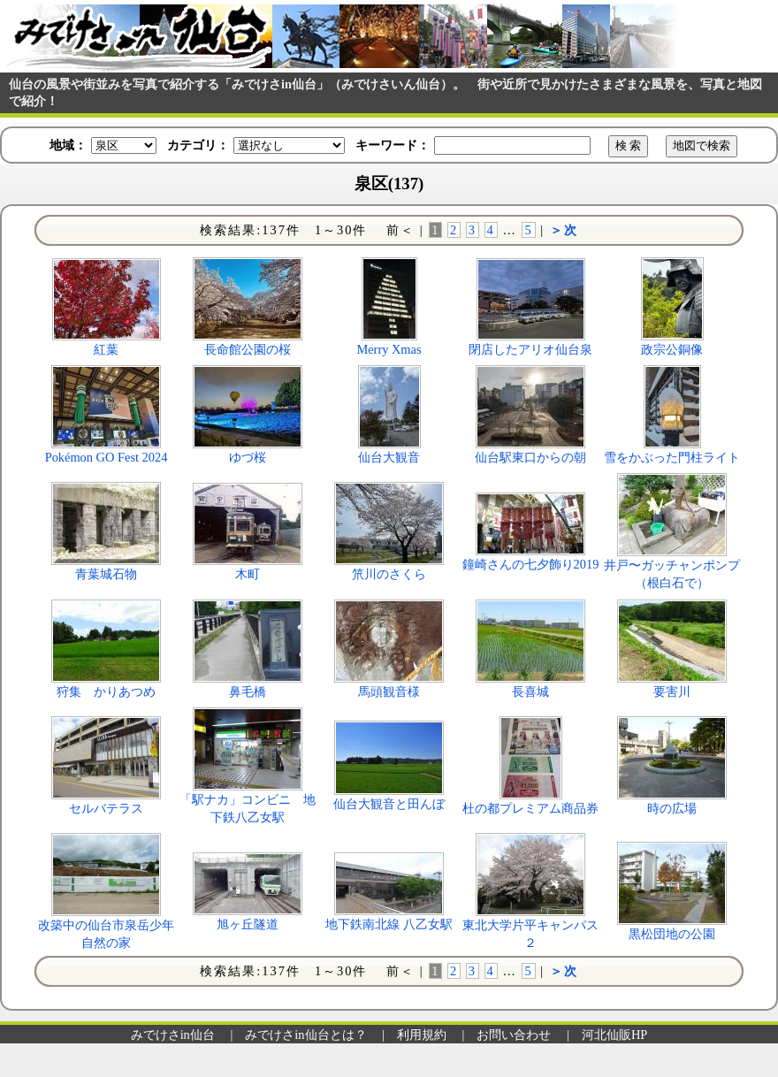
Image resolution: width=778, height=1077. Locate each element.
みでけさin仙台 (173, 1034)
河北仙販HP (614, 1034)
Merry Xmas (388, 349)
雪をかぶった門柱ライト (672, 457)
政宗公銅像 (672, 349)
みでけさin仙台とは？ (305, 1034)
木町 (247, 574)
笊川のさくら (389, 574)
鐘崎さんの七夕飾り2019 (530, 564)
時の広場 (672, 808)
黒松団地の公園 (672, 934)
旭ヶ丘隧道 (247, 924)
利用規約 (421, 1034)
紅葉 (106, 349)
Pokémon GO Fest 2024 (106, 457)
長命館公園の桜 (247, 349)
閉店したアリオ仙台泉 (530, 349)
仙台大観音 (389, 457)
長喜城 (530, 691)
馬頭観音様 (389, 691)
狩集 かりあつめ (106, 691)
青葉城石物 (106, 574)
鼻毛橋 (247, 691)
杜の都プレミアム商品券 (530, 808)
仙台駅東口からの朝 (530, 457)
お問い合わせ (514, 1034)
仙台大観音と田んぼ (389, 804)
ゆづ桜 (247, 457)
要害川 (671, 691)
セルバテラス (106, 808)
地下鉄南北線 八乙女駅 (389, 924)
